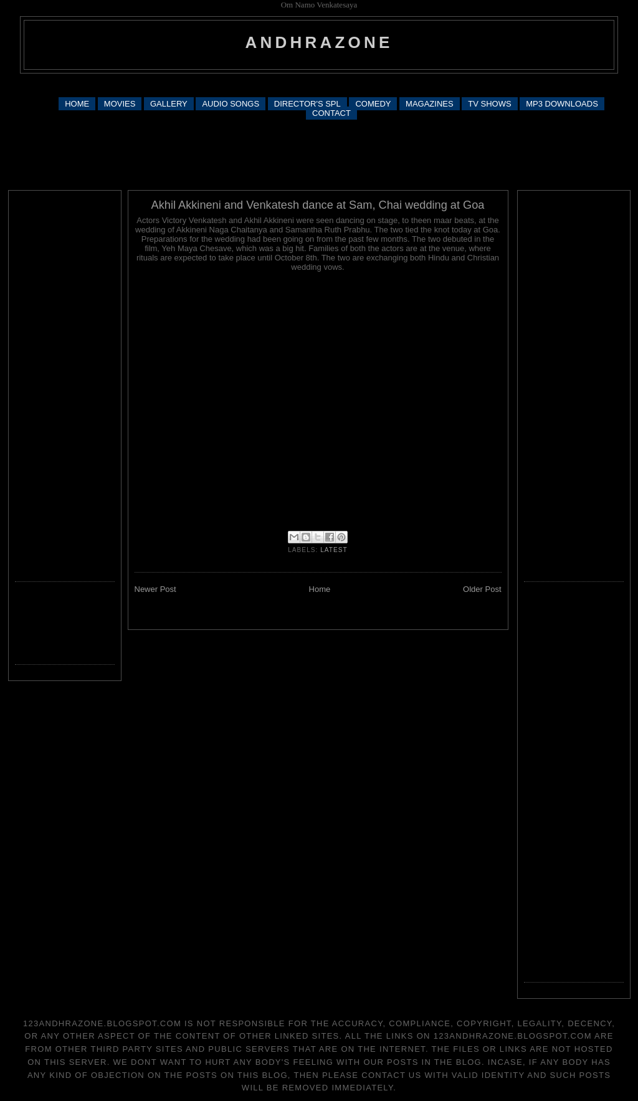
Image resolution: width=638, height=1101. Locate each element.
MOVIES (120, 103)
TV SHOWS (489, 103)
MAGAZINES (430, 103)
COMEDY (373, 103)
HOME (77, 103)
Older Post (482, 589)
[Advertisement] (319, 84)
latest (334, 549)
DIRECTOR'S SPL (307, 103)
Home (320, 589)
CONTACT (331, 113)
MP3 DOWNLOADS (562, 103)
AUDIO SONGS (230, 103)
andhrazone (319, 42)
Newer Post (155, 589)
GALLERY (169, 103)
